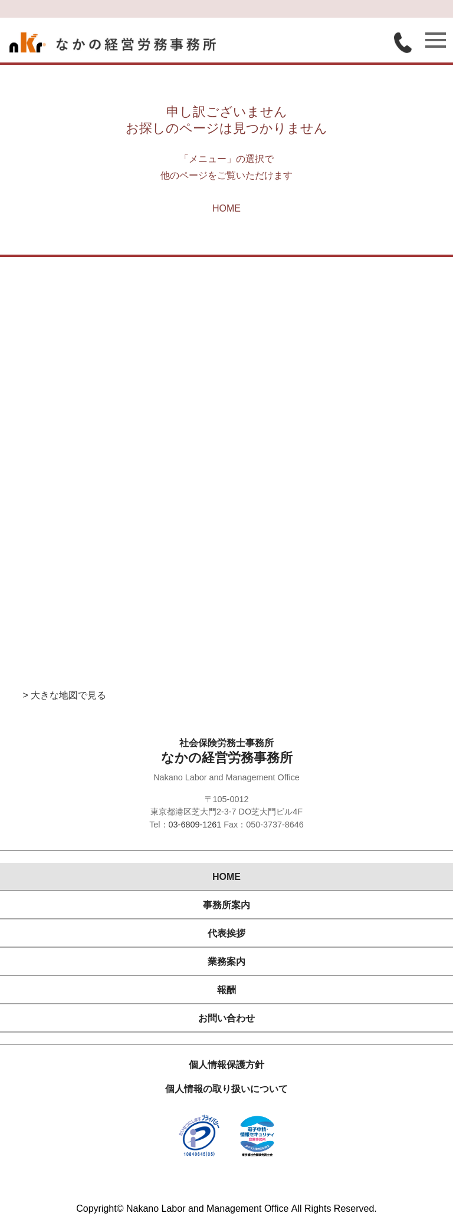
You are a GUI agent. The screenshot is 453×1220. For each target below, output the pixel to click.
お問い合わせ (226, 1018)
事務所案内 (226, 905)
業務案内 (226, 962)
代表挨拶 (226, 933)
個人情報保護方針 (226, 1065)
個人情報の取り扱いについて (226, 1089)
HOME (226, 208)
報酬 (226, 990)
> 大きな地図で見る (64, 695)
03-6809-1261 (195, 824)
